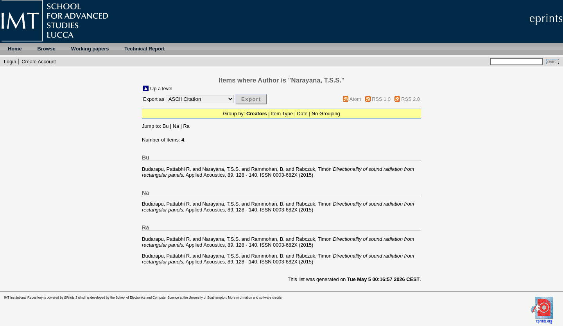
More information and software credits (255, 297)
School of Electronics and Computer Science (147, 297)
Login (10, 61)
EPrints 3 (70, 297)
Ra (186, 126)
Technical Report (144, 49)
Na (176, 126)
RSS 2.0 (410, 99)
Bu (166, 126)
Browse (47, 49)
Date (302, 113)
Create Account (39, 61)
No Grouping (326, 113)
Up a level (161, 88)
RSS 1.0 (381, 99)
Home (15, 49)
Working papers (90, 49)
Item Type (282, 113)
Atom (355, 99)
